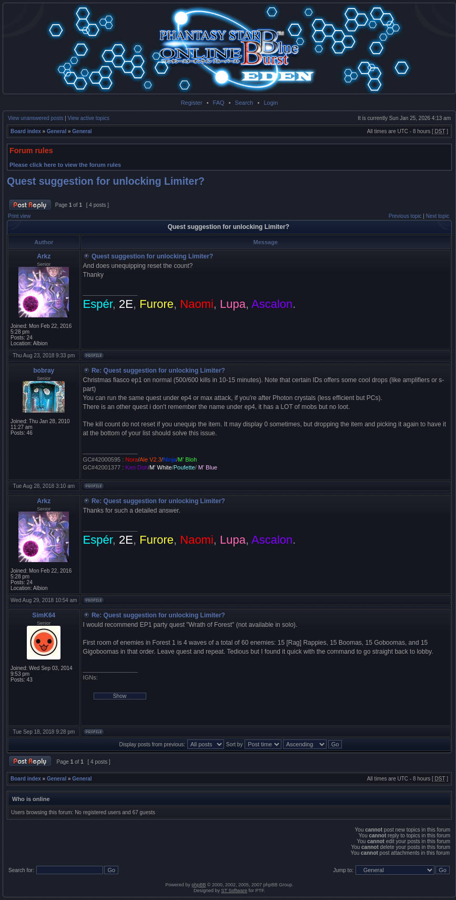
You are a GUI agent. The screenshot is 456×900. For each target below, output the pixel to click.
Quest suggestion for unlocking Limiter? (106, 181)
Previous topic (405, 216)
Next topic (437, 216)
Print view (19, 216)
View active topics (88, 118)
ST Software (234, 890)
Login (271, 102)
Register (191, 102)
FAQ (219, 102)
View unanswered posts (35, 118)
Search (244, 102)
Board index (26, 131)
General (56, 131)
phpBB (198, 884)
